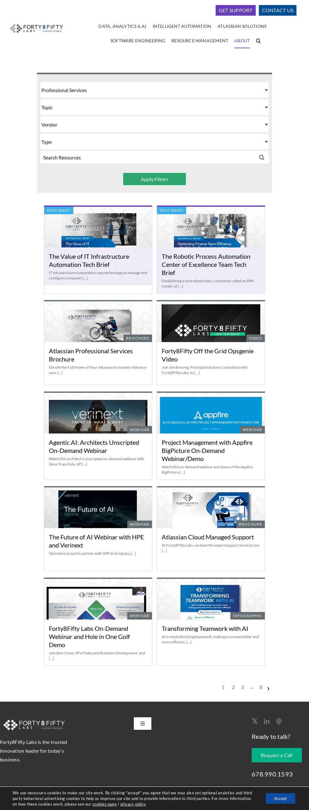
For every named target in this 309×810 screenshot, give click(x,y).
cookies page (127, 804)
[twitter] (255, 721)
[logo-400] (36, 24)
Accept (279, 798)
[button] (258, 41)
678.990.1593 (272, 774)
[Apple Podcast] (279, 722)
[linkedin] (267, 722)
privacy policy (155, 804)
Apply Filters (154, 179)
